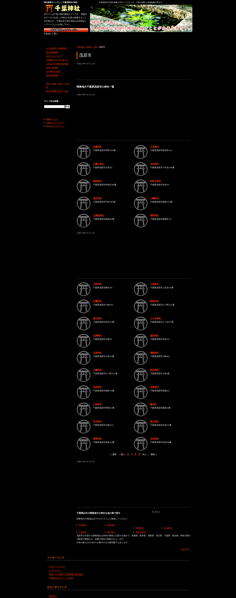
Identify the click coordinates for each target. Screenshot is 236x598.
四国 (150, 36)
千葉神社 (83, 529)
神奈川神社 (141, 529)
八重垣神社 (98, 212)
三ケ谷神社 (155, 315)
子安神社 (154, 143)
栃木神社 (111, 521)
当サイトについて (54, 52)
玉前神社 (97, 349)
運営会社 (53, 593)
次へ (145, 450)
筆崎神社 (154, 349)
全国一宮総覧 (52, 64)
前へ (122, 450)
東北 (68, 36)
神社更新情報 (52, 49)
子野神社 (97, 280)
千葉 (95, 43)
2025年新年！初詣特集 (56, 45)
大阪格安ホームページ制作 (61, 574)
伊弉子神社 (155, 177)
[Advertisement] (133, 69)
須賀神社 (154, 383)
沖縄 (183, 36)
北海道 (52, 36)
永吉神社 (154, 160)
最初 (113, 450)
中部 (101, 36)
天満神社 (97, 332)
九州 (167, 36)
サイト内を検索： (52, 98)
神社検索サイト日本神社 (66, 30)
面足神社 (97, 195)
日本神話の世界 (53, 68)
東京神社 (111, 529)
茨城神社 (83, 521)
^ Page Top (184, 545)
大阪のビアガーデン (55, 119)
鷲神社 (153, 400)
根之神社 (154, 418)
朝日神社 (154, 366)
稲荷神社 (97, 177)
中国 (134, 36)
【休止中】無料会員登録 (57, 60)
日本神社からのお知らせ (57, 56)
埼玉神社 (168, 524)
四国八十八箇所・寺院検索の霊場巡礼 (66, 571)
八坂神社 (154, 280)
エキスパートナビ (57, 563)
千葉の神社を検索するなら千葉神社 (66, 8)
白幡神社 (97, 143)
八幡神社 (154, 195)
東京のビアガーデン (55, 123)
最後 (154, 450)
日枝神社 (97, 383)
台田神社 (154, 435)
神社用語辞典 (52, 72)
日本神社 (81, 43)
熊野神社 (154, 212)
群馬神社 (140, 524)
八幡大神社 (98, 160)
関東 (85, 36)
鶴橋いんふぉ (52, 116)
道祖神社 (154, 332)
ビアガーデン (55, 567)
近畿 (117, 36)
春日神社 (97, 315)
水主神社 (97, 418)
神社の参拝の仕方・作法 (57, 88)
